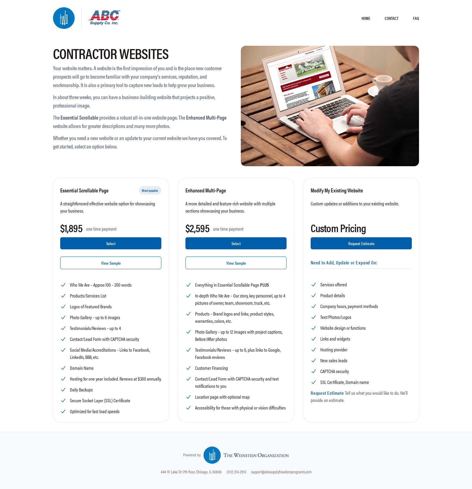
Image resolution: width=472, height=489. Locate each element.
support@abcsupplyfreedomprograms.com (281, 472)
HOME (366, 18)
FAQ (416, 18)
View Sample (111, 263)
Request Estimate (361, 243)
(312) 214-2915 (236, 472)
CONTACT (392, 18)
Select (111, 243)
